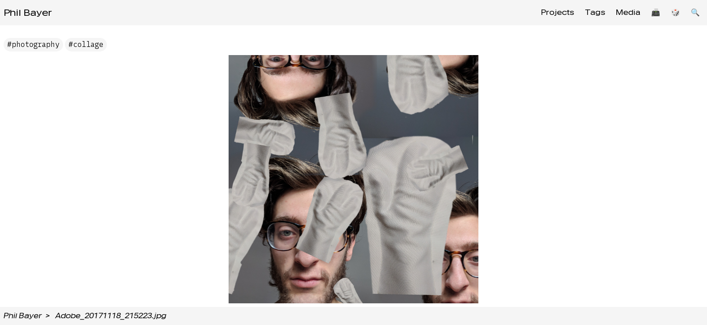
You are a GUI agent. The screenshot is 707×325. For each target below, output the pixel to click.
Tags (595, 12)
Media (628, 12)
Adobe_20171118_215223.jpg (110, 315)
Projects (557, 12)
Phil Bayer (28, 12)
